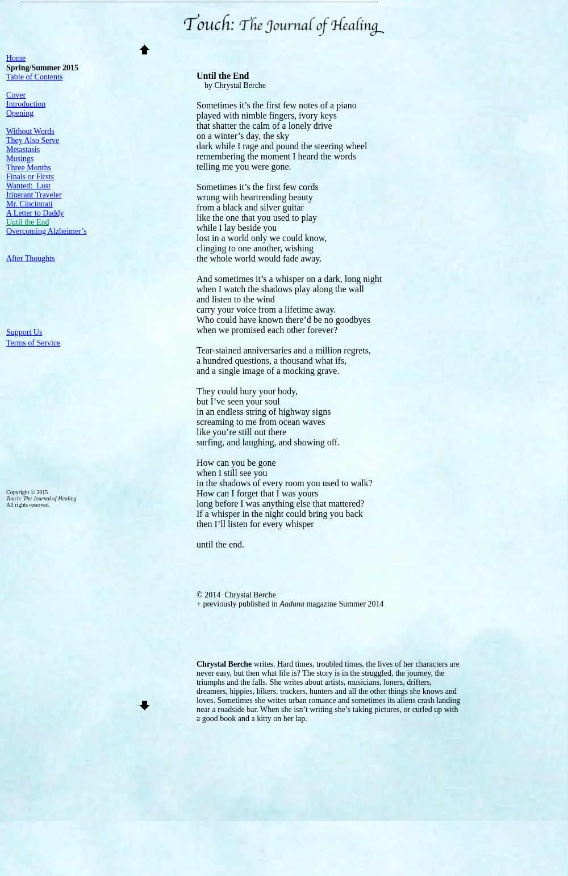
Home (16, 58)
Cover (16, 95)
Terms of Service (33, 343)
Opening (20, 113)
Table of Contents (34, 77)
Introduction (25, 104)
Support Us (24, 332)
